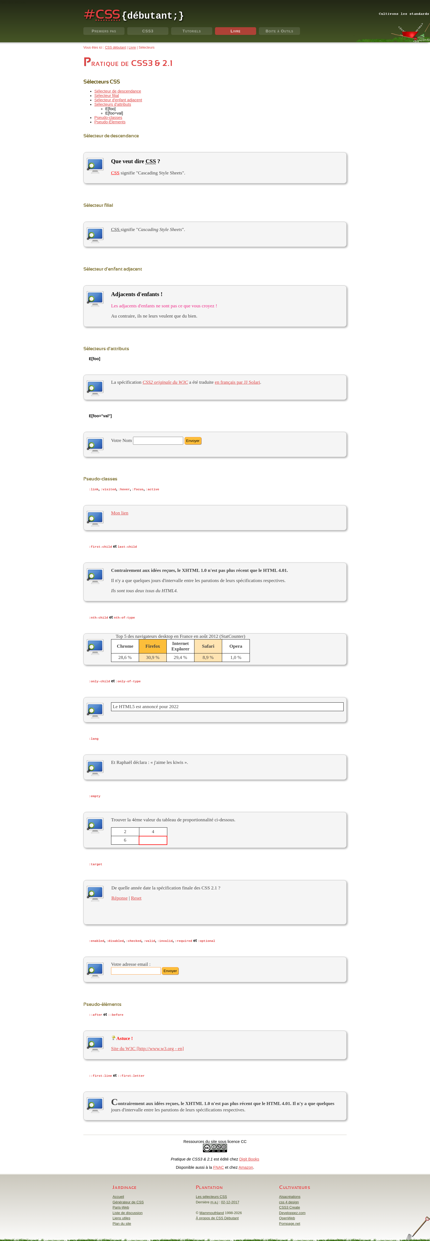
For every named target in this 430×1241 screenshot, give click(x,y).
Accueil (118, 1194)
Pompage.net (289, 1221)
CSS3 (147, 31)
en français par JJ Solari (237, 382)
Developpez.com (292, 1210)
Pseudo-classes (108, 117)
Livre (236, 31)
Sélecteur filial (106, 95)
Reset (136, 896)
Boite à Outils (279, 31)
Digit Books (249, 1156)
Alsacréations (290, 1194)
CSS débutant (115, 47)
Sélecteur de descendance (117, 91)
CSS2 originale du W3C (165, 382)
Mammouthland (211, 1210)
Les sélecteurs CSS (211, 1194)
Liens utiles (121, 1215)
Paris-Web (120, 1205)
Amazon (246, 1164)
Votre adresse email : (131, 962)
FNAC (218, 1164)
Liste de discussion (127, 1210)
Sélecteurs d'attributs (112, 104)
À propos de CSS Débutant (217, 1215)
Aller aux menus (13, 2)
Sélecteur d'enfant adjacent (118, 100)
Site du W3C (123, 1046)
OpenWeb (287, 1215)
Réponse (119, 896)
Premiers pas (104, 31)
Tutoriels (192, 31)
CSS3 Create (289, 1205)
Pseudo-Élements (110, 122)
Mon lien (119, 512)
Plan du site (121, 1221)
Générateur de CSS (128, 1199)
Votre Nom (121, 440)
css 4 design (289, 1199)
